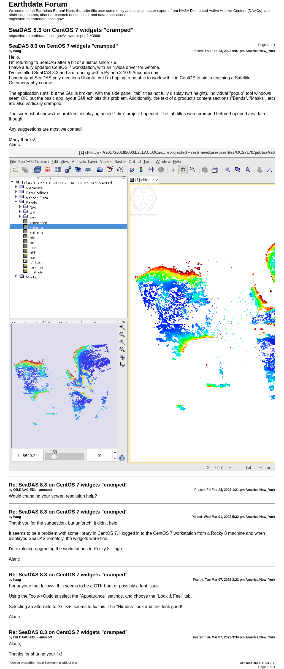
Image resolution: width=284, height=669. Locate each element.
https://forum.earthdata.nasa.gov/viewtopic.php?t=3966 (54, 36)
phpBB (29, 662)
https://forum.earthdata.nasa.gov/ (36, 19)
